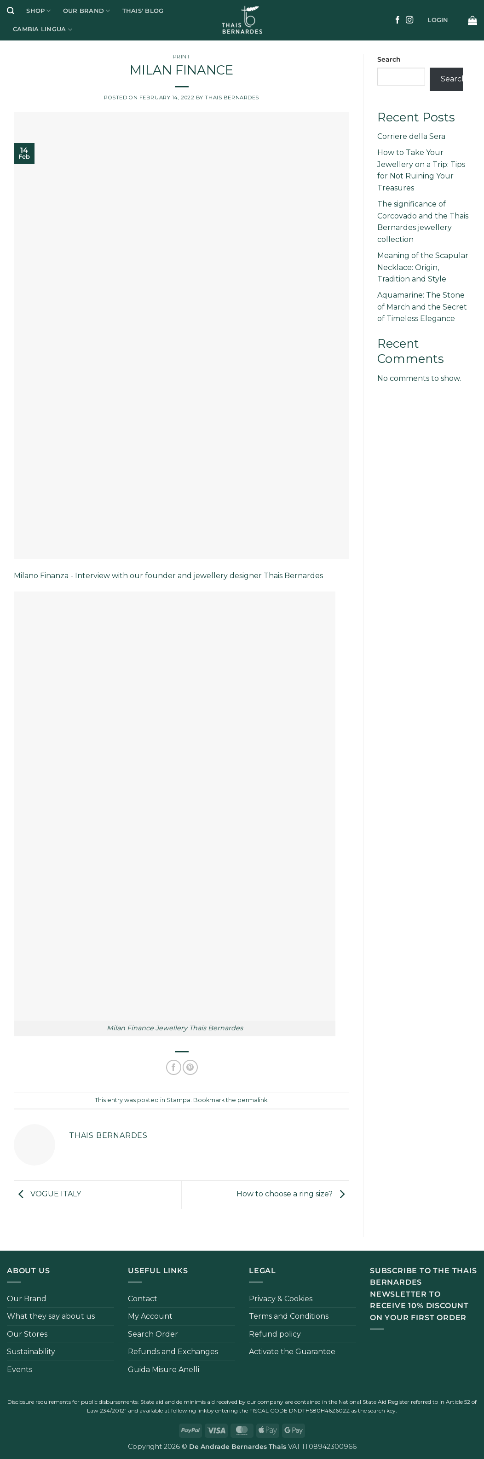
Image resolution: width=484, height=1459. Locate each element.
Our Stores (27, 1334)
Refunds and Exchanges (173, 1351)
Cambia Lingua (42, 29)
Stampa (178, 1100)
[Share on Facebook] (173, 1067)
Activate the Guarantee (292, 1351)
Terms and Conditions (288, 1316)
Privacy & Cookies (280, 1298)
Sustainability (31, 1351)
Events (19, 1369)
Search (389, 59)
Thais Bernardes (232, 97)
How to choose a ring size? (292, 1193)
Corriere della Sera (411, 136)
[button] (10, 11)
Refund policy (275, 1334)
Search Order (153, 1334)
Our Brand (86, 10)
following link (189, 1410)
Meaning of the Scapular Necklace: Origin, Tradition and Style (422, 267)
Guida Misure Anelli (163, 1369)
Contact (142, 1298)
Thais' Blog (143, 10)
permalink (252, 1100)
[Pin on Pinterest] (190, 1067)
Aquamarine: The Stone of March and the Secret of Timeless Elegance (422, 307)
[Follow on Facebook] (397, 20)
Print (181, 56)
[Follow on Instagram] (409, 20)
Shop (38, 10)
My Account (150, 1316)
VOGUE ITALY (47, 1193)
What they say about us (51, 1316)
